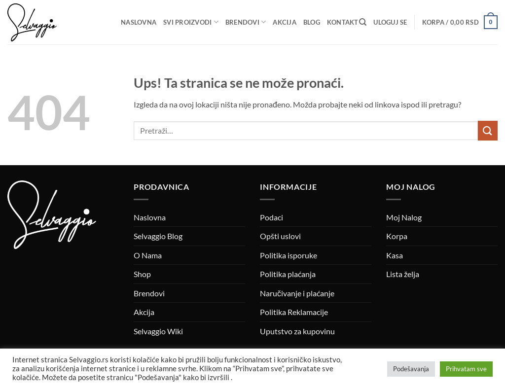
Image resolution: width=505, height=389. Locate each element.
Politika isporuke (288, 255)
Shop (142, 274)
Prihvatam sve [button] (466, 369)
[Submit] (488, 130)
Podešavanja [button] (411, 369)
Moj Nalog (404, 217)
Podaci (271, 217)
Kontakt (343, 22)
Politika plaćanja (288, 274)
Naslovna (138, 22)
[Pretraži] (362, 22)
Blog (311, 22)
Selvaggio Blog (158, 236)
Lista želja (402, 274)
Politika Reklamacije (294, 312)
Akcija (284, 22)
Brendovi (245, 22)
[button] (390, 22)
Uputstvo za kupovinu (297, 331)
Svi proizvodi (190, 22)
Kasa (394, 255)
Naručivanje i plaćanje (297, 293)
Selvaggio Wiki (158, 331)
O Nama (148, 255)
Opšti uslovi (280, 236)
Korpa (396, 236)
